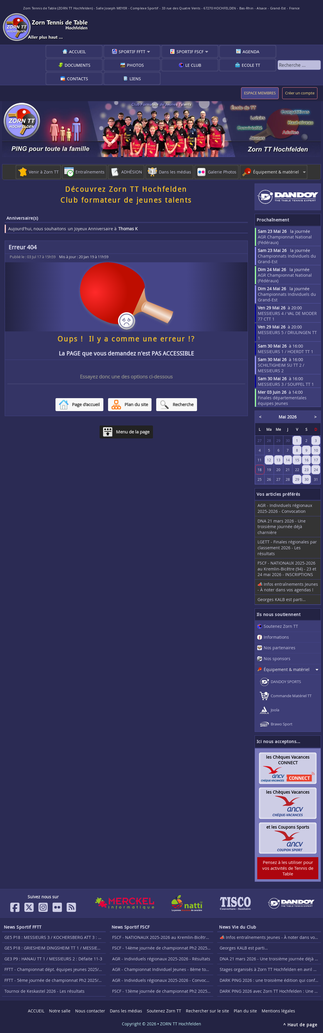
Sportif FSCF (189, 51)
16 (307, 460)
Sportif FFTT (132, 51)
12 (269, 460)
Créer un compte (299, 93)
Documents (77, 65)
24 (316, 469)
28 (288, 479)
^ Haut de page (300, 1024)
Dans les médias (126, 1011)
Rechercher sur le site (207, 1011)
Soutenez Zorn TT (281, 626)
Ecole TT (251, 65)
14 (288, 460)
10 (316, 450)
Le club (193, 65)
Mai (282, 417)
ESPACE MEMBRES (260, 93)
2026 (292, 417)
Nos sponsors (277, 658)
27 (278, 479)
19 (269, 469)
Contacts (77, 78)
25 (260, 479)
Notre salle (59, 1011)
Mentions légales (278, 1011)
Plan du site (245, 1011)
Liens (135, 78)
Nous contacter (90, 1011)
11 (260, 460)
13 (278, 460)
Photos (135, 65)
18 (260, 469)
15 (297, 460)
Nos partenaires (279, 647)
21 (288, 469)
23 (307, 469)
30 (307, 479)
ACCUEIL (77, 51)
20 (278, 469)
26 (269, 479)
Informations (276, 637)
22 (297, 469)
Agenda (251, 51)
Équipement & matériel (286, 669)
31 (316, 479)
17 (316, 460)
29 (297, 479)
